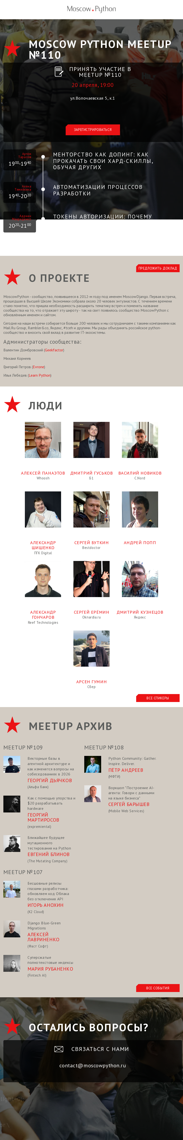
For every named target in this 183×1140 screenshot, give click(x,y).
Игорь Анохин (46, 905)
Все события (157, 988)
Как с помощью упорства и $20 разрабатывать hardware (52, 803)
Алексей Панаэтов (43, 473)
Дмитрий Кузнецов (140, 612)
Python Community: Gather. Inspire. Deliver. (132, 761)
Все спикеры (158, 698)
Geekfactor (54, 350)
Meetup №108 (104, 747)
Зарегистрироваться (93, 129)
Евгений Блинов (49, 854)
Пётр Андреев (125, 770)
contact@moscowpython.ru (92, 1065)
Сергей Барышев (129, 804)
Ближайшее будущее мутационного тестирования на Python (49, 842)
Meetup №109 (23, 747)
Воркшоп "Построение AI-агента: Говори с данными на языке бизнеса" (131, 792)
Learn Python (39, 375)
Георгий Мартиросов (43, 817)
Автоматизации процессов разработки (98, 190)
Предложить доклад (158, 268)
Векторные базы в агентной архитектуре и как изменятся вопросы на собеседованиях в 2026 (51, 766)
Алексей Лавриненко (44, 937)
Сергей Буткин (91, 542)
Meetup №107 (23, 872)
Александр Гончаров (43, 614)
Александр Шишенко (43, 545)
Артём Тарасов (24, 155)
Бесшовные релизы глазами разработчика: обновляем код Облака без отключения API (48, 891)
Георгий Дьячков (50, 780)
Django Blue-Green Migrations (44, 926)
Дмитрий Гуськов (91, 473)
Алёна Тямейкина (22, 188)
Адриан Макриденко (21, 217)
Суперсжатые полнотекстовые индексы (50, 960)
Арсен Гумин (91, 681)
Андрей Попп (140, 542)
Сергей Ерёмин (91, 612)
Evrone (38, 366)
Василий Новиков (140, 473)
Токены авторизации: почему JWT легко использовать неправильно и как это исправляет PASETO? (102, 226)
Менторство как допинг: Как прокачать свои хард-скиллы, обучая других (103, 161)
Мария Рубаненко (50, 969)
